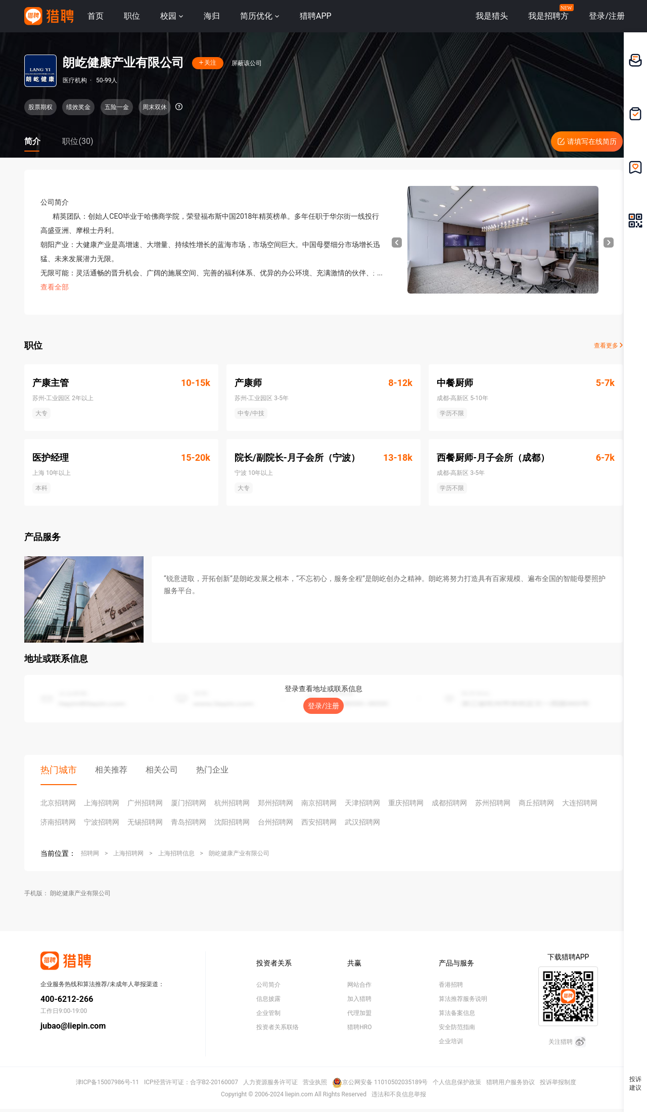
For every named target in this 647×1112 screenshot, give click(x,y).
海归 (212, 16)
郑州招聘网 (275, 803)
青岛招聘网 (188, 822)
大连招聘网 (579, 803)
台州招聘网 (275, 822)
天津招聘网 (362, 803)
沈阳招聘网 (232, 822)
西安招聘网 (319, 822)
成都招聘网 (449, 803)
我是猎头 (492, 16)
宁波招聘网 (101, 822)
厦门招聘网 (188, 803)
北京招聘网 (58, 803)
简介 (32, 141)
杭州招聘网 (232, 803)
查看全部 (54, 287)
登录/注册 (323, 706)
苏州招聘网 (493, 803)
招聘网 (90, 853)
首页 (95, 16)
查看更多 (608, 345)
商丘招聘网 (536, 803)
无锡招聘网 (145, 822)
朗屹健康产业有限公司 (239, 853)
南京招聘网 (319, 803)
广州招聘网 (145, 803)
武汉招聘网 (362, 822)
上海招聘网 (101, 803)
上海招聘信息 (176, 853)
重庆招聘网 (406, 803)
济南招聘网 (58, 822)
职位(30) (77, 141)
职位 (132, 16)
